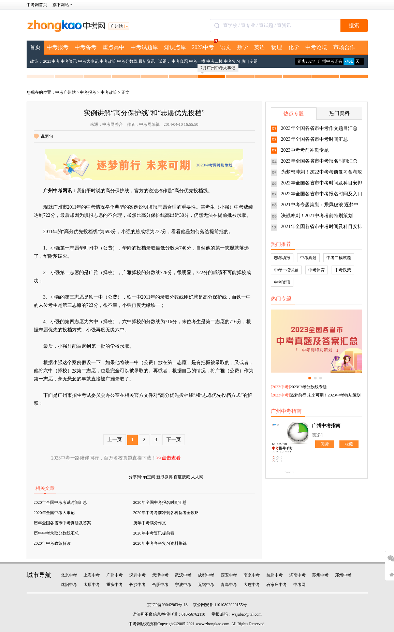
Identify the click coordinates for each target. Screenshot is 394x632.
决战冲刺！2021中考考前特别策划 (317, 215)
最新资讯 (146, 61)
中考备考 (86, 47)
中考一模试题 (286, 270)
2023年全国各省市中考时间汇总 (314, 139)
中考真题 (180, 61)
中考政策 (108, 61)
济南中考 (297, 575)
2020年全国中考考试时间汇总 (60, 502)
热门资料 (339, 113)
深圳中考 (137, 575)
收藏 (349, 444)
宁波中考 (183, 584)
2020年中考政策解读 (52, 543)
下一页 (173, 439)
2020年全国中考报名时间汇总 (160, 502)
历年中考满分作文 (149, 523)
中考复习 (232, 61)
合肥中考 (160, 584)
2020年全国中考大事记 (54, 512)
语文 (225, 47)
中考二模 (214, 61)
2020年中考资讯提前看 (153, 533)
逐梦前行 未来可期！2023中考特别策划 (325, 395)
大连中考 (252, 584)
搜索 (354, 25)
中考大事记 (88, 61)
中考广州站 (65, 92)
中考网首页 (37, 4)
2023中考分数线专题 (308, 387)
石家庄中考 (276, 584)
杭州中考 (274, 575)
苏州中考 (320, 575)
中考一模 (197, 61)
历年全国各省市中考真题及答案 (62, 523)
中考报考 (58, 47)
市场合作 (344, 47)
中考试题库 (144, 47)
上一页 (114, 439)
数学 (242, 47)
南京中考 (252, 575)
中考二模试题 (338, 257)
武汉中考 (183, 575)
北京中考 (69, 575)
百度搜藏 (182, 477)
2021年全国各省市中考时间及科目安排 (321, 226)
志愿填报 (282, 257)
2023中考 (204, 45)
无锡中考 (206, 584)
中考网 (299, 584)
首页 (35, 47)
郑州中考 (343, 575)
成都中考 (206, 575)
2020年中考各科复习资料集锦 (160, 543)
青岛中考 (229, 584)
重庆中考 (114, 584)
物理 (276, 47)
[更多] (317, 435)
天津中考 (160, 575)
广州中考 (114, 575)
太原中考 (92, 584)
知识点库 (175, 47)
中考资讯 (69, 61)
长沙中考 (137, 584)
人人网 (197, 477)
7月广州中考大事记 (218, 68)
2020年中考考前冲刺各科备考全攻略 (166, 512)
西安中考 (229, 575)
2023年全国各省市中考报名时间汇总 (319, 161)
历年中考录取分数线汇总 (56, 533)
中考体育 (316, 270)
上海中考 (92, 575)
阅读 (325, 444)
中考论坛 (316, 47)
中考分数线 (127, 61)
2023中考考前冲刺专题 (305, 150)
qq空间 (149, 477)
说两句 (43, 136)
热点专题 (293, 113)
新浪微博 (164, 477)
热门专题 (249, 61)
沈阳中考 (69, 584)
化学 (293, 47)
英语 (259, 47)
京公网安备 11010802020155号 (220, 604)
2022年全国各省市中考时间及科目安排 (321, 182)
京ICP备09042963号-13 (167, 604)
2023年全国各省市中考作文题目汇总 (319, 128)
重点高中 (114, 47)
